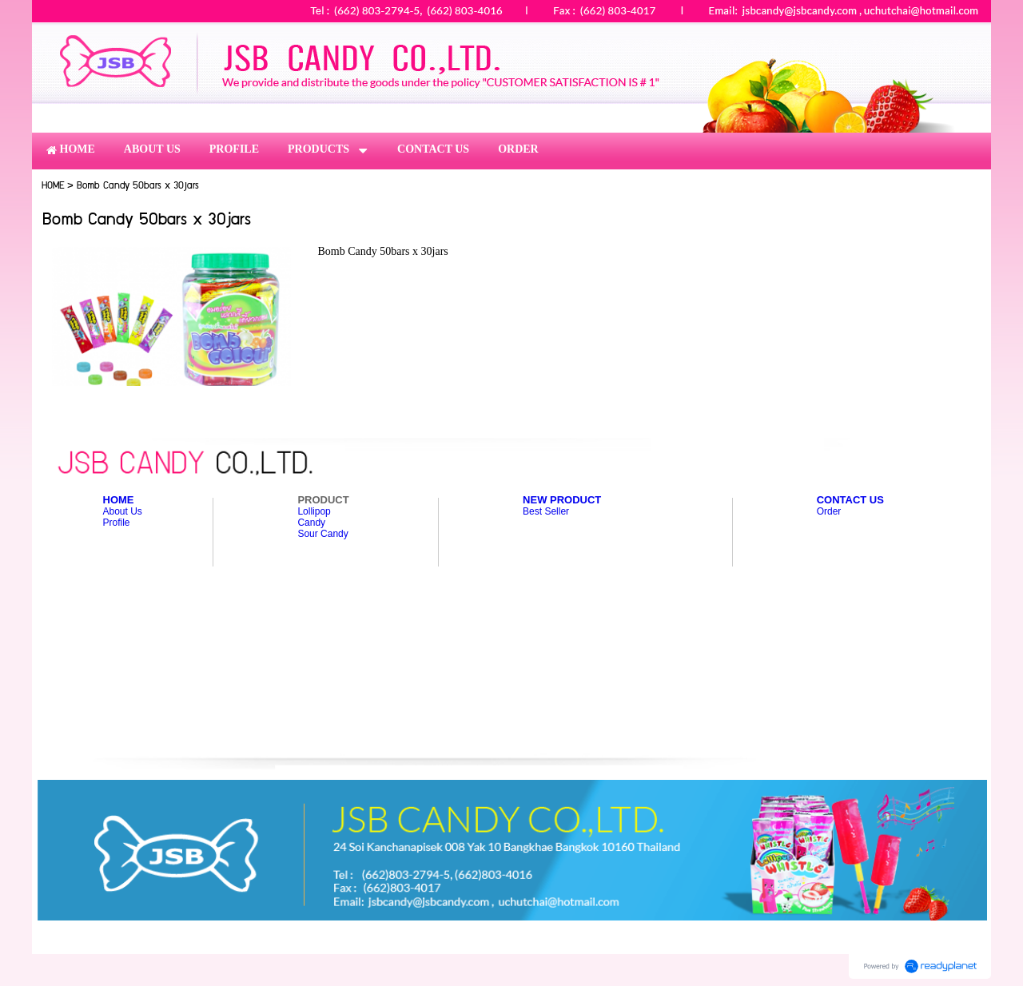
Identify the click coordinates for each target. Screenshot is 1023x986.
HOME (53, 185)
